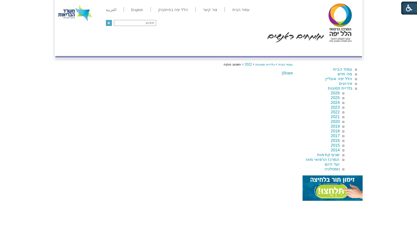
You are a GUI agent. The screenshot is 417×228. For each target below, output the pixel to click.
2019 (335, 126)
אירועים (346, 83)
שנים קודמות (328, 154)
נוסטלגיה (332, 169)
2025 (335, 97)
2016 (335, 140)
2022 (335, 112)
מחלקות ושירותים (305, 49)
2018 (335, 131)
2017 (335, 135)
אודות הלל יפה (267, 49)
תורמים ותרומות (97, 49)
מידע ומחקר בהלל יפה (187, 49)
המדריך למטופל (230, 49)
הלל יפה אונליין (338, 78)
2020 (335, 121)
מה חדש (345, 74)
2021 (335, 116)
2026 (335, 93)
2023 (335, 107)
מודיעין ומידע (343, 49)
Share (288, 73)
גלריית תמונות (340, 88)
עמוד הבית (343, 69)
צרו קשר (65, 49)
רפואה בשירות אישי (140, 49)
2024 (335, 102)
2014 (335, 150)
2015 (335, 145)
